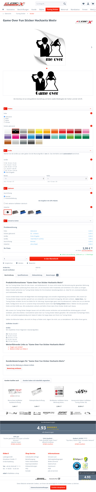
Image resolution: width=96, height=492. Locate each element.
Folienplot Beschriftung (37, 400)
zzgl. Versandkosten (87, 250)
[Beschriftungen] (23, 9)
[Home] (3, 9)
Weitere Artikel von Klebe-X (18, 349)
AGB (49, 468)
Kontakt (27, 471)
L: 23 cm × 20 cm (10, 169)
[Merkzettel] (83, 4)
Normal (7, 196)
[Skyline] (42, 9)
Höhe (67, 178)
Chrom (7, 122)
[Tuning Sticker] (53, 9)
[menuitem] (51, 4)
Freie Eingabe (9, 172)
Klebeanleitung (37, 275)
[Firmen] (85, 9)
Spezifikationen (23, 275)
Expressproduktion (31, 464)
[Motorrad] (64, 9)
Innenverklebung (11, 198)
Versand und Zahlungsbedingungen (55, 458)
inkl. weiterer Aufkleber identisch (16, 203)
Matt (6, 119)
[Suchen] (65, 4)
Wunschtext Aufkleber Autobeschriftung (15, 401)
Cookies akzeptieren (58, 487)
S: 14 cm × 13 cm (10, 165)
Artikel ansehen (16, 444)
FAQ (26, 468)
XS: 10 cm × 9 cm (10, 163)
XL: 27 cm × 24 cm (11, 170)
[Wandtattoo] (75, 9)
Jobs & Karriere (53, 471)
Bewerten (31, 263)
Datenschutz (52, 464)
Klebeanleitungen (31, 466)
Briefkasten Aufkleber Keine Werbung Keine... (59, 401)
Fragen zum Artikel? (15, 347)
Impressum (51, 466)
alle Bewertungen (48, 432)
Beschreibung (9, 275)
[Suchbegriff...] (51, 4)
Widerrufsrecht (53, 461)
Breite (24, 178)
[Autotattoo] (10, 9)
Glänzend (8, 117)
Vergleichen (8, 263)
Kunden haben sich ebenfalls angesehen (36, 380)
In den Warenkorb (59, 258)
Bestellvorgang (30, 459)
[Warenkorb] (93, 4)
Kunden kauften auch (11, 380)
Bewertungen (52, 275)
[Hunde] (34, 9)
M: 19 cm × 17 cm (11, 167)
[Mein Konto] (88, 4)
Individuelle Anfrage (32, 457)
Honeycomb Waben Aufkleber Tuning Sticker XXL (81, 401)
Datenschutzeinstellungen (39, 487)
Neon (7, 120)
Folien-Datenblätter (31, 461)
